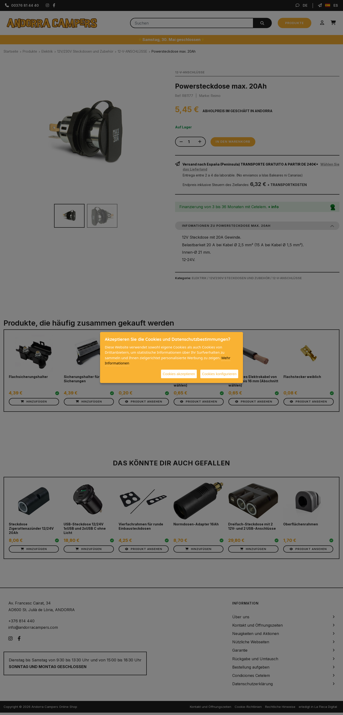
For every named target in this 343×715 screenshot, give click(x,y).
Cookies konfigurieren (219, 374)
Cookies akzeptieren (179, 374)
